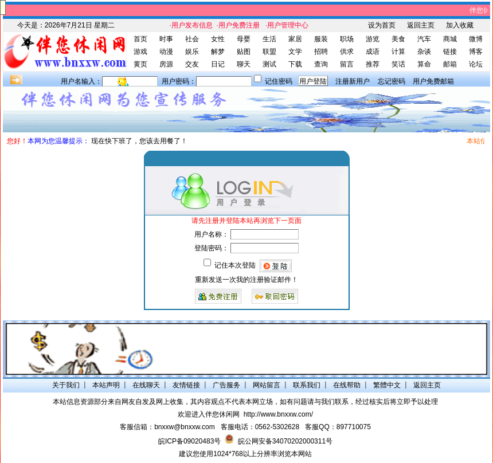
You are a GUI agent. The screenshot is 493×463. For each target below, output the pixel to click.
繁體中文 (387, 385)
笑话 (398, 64)
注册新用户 (352, 81)
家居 (295, 39)
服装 (321, 39)
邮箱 (450, 64)
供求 (347, 52)
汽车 (424, 39)
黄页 (140, 64)
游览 (372, 39)
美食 (398, 39)
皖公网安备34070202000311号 (285, 441)
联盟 (269, 52)
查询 (321, 64)
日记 (218, 64)
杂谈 (424, 52)
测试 (269, 64)
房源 (166, 64)
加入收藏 (460, 25)
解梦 (218, 52)
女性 (218, 39)
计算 (398, 52)
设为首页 (382, 25)
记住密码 (278, 81)
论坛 (476, 64)
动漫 (166, 52)
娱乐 (192, 52)
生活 (269, 39)
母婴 (244, 39)
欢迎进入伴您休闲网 (209, 414)
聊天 (244, 64)
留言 (347, 64)
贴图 (244, 52)
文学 (295, 52)
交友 (192, 64)
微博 (476, 39)
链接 (450, 52)
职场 (347, 39)
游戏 (140, 52)
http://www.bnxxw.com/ (278, 414)
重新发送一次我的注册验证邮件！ (246, 280)
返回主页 (421, 25)
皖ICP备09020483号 (189, 441)
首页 (140, 39)
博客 (476, 52)
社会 (192, 39)
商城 (450, 39)
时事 (166, 39)
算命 (424, 64)
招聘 (321, 52)
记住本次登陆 (235, 265)
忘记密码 (391, 81)
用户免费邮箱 (433, 81)
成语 (372, 52)
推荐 (372, 64)
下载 (295, 64)
